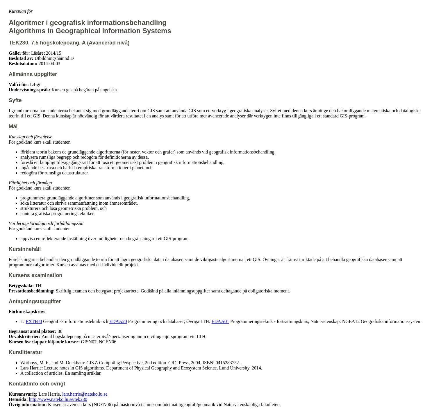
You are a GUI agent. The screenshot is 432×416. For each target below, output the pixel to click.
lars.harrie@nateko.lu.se (85, 394)
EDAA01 (220, 321)
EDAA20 (118, 321)
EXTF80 (34, 321)
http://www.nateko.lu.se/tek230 (58, 399)
